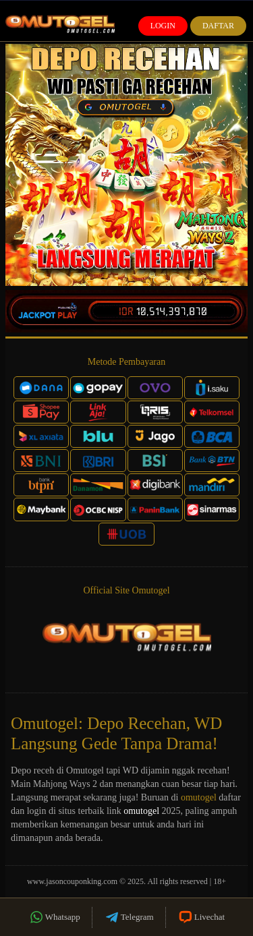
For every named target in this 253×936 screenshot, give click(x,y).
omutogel (199, 797)
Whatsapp (54, 917)
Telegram (129, 917)
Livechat (201, 917)
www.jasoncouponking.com (72, 881)
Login (162, 25)
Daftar (218, 25)
